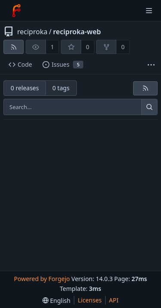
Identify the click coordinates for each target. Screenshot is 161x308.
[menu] (56, 300)
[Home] (16, 10)
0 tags (61, 88)
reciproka (32, 31)
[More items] (151, 65)
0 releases (25, 88)
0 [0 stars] (87, 47)
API (113, 300)
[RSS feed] (13, 47)
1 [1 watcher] (52, 47)
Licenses (90, 300)
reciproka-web (77, 31)
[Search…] (149, 107)
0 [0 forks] (123, 47)
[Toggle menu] (149, 10)
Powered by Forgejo (42, 279)
